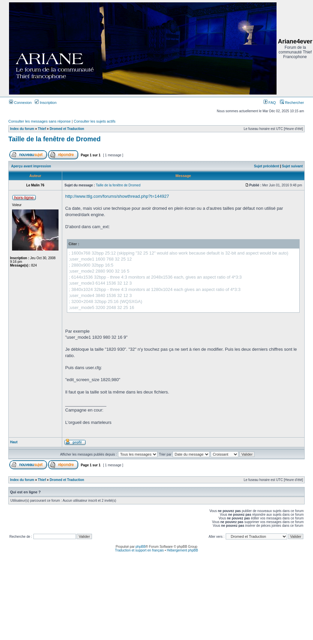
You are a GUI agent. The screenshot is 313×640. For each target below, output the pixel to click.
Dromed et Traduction (66, 129)
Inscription (46, 103)
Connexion (20, 103)
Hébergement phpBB (182, 550)
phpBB (140, 546)
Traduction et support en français (139, 550)
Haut (13, 442)
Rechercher (292, 103)
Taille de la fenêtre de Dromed (54, 139)
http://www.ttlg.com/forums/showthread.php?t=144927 (117, 196)
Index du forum (22, 129)
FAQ (270, 103)
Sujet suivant (292, 166)
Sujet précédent (266, 166)
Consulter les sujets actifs (94, 121)
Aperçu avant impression (31, 166)
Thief (42, 129)
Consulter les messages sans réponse (39, 121)
